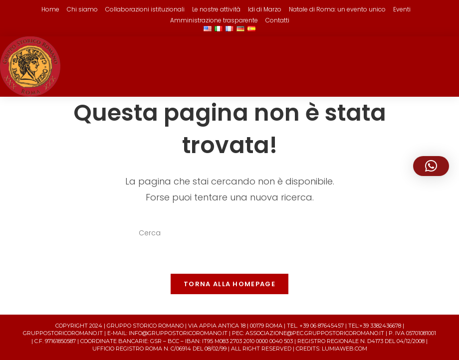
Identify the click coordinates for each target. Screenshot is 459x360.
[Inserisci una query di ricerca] (229, 233)
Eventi (402, 9)
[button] (431, 166)
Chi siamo (82, 9)
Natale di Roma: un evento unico (337, 9)
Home (50, 9)
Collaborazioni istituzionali (145, 9)
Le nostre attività (216, 9)
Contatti (277, 20)
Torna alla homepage (229, 284)
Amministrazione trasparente (214, 20)
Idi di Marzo (264, 9)
